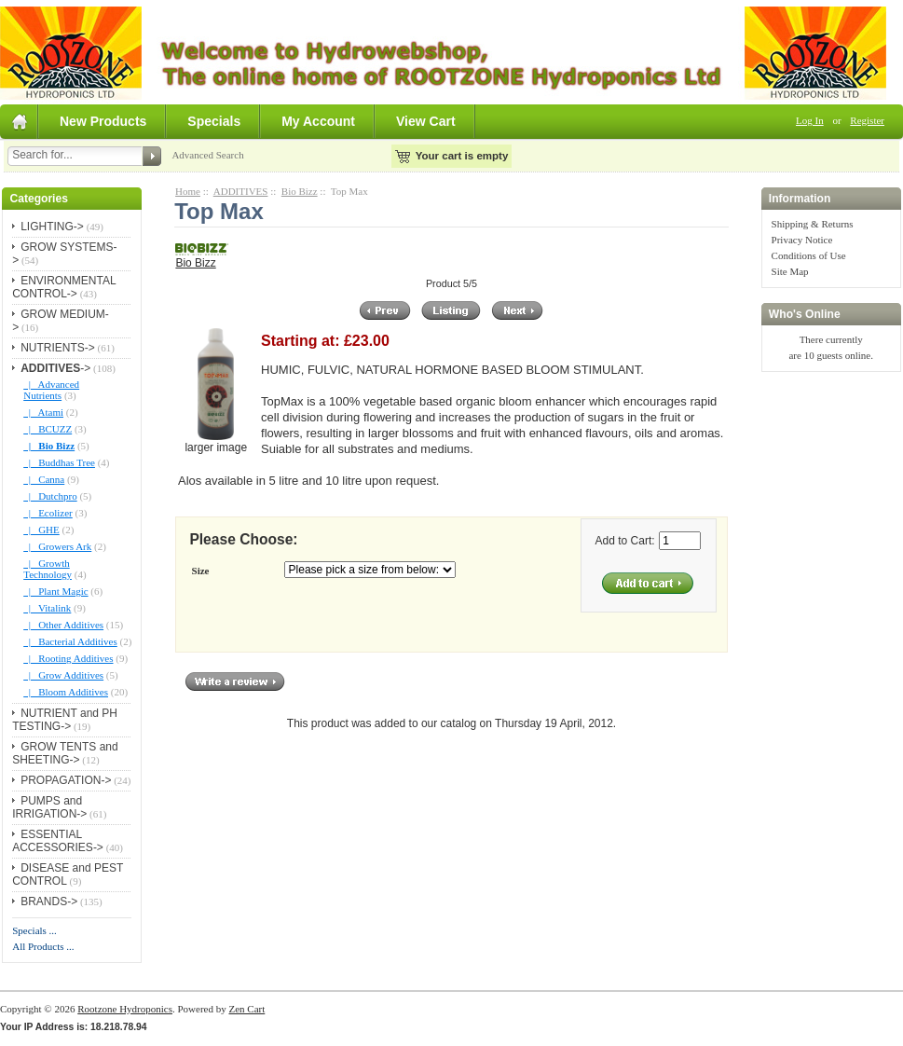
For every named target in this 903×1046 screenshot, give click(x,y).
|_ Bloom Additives (65, 691)
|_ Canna (43, 479)
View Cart (426, 121)
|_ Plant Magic (55, 591)
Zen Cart (246, 1008)
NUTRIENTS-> (58, 347)
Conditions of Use (809, 255)
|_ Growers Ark (57, 546)
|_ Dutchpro (50, 496)
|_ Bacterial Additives (70, 641)
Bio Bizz (299, 191)
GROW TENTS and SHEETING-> (64, 753)
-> (55, 368)
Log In (810, 120)
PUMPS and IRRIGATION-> (49, 807)
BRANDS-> (49, 901)
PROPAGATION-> (66, 780)
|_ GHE (41, 529)
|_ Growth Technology (47, 568)
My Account (318, 121)
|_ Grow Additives (63, 675)
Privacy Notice (802, 239)
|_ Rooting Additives (68, 658)
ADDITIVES (240, 191)
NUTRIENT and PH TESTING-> (64, 720)
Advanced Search (207, 154)
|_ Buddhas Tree (59, 462)
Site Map (790, 271)
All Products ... (43, 946)
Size (201, 570)
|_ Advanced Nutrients (51, 389)
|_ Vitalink (47, 607)
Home (187, 191)
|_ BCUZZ (47, 428)
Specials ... (34, 930)
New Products (103, 121)
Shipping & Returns (813, 223)
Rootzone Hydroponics (124, 1008)
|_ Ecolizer (48, 512)
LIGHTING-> (52, 226)
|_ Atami (43, 412)
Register (867, 120)
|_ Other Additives (63, 624)
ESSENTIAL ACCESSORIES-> (57, 841)
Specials (213, 121)
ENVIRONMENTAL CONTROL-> (64, 287)
